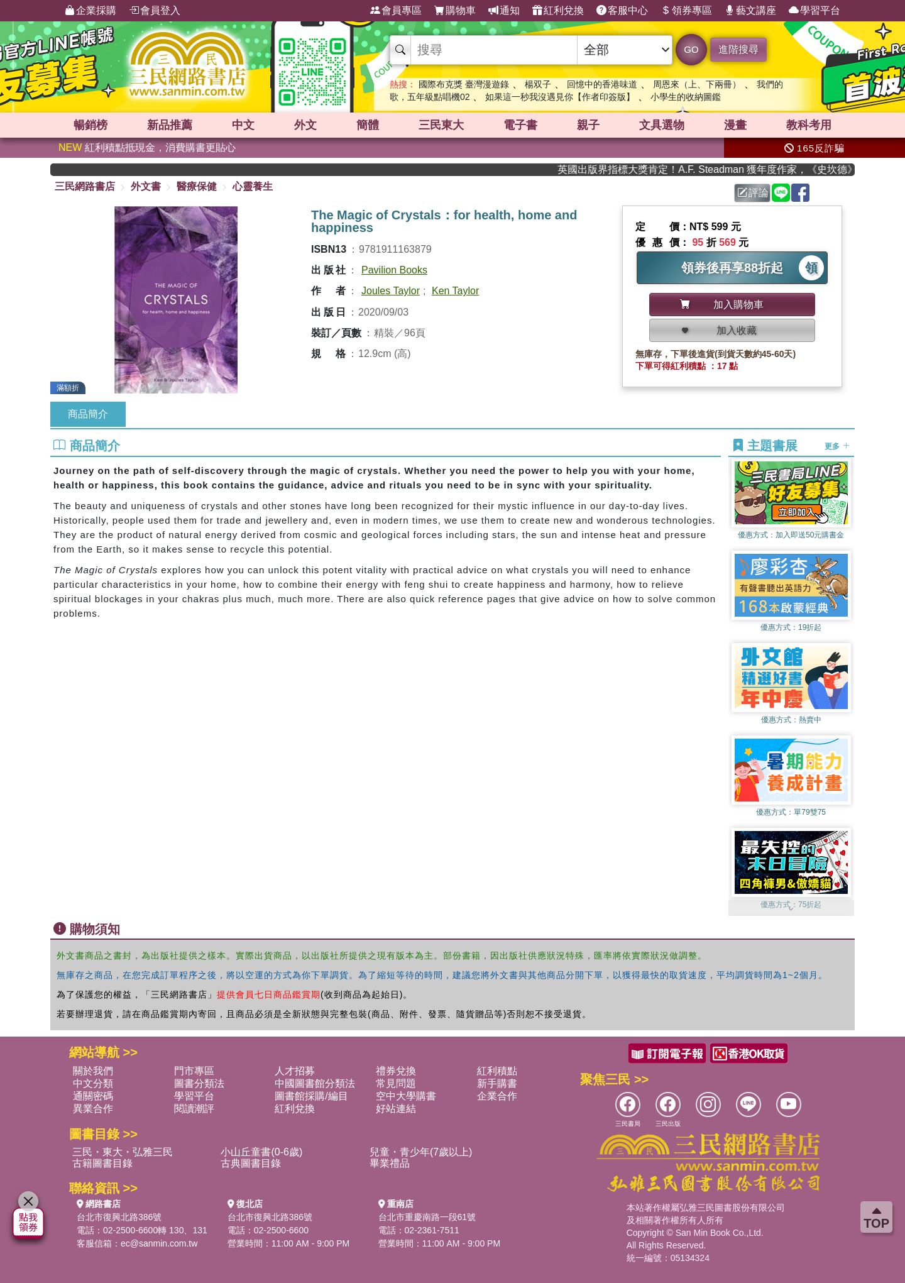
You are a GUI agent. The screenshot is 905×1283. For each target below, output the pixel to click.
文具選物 (661, 125)
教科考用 (808, 125)
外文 (305, 125)
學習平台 (814, 10)
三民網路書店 (85, 186)
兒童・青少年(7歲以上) (421, 1152)
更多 (837, 446)
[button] (791, 909)
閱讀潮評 (194, 1108)
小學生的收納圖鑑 (685, 97)
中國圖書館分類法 (315, 1083)
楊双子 (538, 84)
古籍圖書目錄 (102, 1163)
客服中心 (622, 10)
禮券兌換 (396, 1070)
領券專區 (686, 10)
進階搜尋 (738, 49)
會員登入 (154, 10)
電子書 (520, 125)
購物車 (455, 10)
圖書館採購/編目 (311, 1096)
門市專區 (194, 1070)
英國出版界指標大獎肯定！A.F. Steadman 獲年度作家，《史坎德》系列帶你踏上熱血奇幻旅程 (717, 169)
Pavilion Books (394, 270)
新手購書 (497, 1083)
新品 (169, 125)
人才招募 (295, 1070)
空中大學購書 (406, 1096)
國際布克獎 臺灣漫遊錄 (464, 84)
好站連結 (396, 1108)
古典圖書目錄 (251, 1163)
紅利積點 (497, 1070)
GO (691, 49)
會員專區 (396, 10)
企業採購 (90, 10)
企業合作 (497, 1096)
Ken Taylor (455, 290)
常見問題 (396, 1083)
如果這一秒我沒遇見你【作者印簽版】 (560, 97)
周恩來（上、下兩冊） (697, 84)
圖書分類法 (199, 1083)
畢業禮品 (390, 1163)
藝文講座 (750, 10)
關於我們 (93, 1070)
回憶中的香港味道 (602, 84)
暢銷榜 (90, 125)
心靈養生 (253, 186)
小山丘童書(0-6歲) (261, 1152)
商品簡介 (88, 414)
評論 (753, 192)
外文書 (146, 186)
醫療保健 (197, 186)
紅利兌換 (558, 10)
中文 (243, 125)
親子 (588, 125)
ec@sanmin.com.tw (159, 1243)
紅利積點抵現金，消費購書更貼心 (147, 147)
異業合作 (93, 1108)
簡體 (367, 125)
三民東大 (441, 125)
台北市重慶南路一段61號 (427, 1217)
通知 (504, 10)
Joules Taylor (390, 290)
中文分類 (93, 1083)
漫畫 (735, 125)
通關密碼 (93, 1096)
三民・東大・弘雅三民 (122, 1152)
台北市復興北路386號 (119, 1217)
